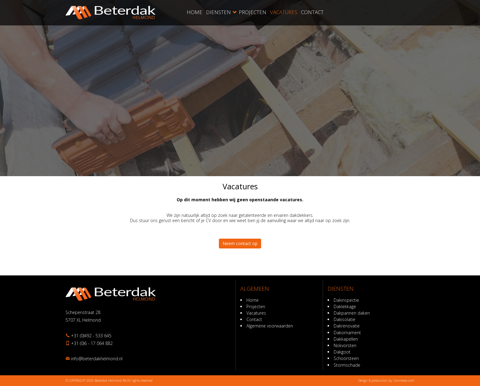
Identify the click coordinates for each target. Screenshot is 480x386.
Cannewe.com (404, 380)
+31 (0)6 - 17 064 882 (92, 343)
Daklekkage (345, 306)
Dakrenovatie (347, 326)
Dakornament (347, 332)
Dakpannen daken (352, 313)
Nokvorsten (345, 345)
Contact (312, 12)
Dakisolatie (344, 319)
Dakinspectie (346, 300)
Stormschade (347, 365)
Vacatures (283, 12)
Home (194, 12)
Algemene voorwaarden (269, 326)
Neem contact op (240, 243)
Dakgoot (342, 352)
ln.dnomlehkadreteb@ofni (96, 358)
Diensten (218, 12)
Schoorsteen (346, 358)
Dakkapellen (346, 339)
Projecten (252, 12)
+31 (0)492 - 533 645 (91, 336)
